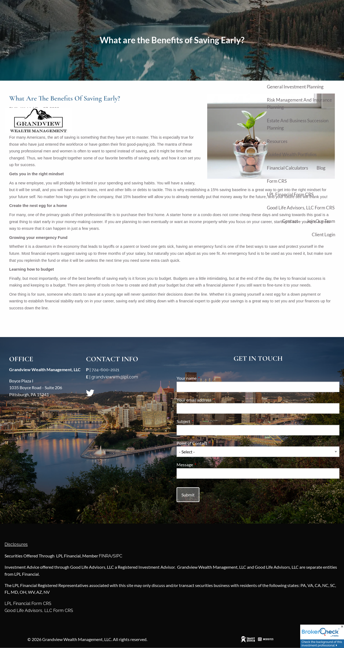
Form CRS (277, 181)
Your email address (213, 399)
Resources (277, 141)
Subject (203, 421)
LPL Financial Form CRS (290, 194)
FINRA (105, 556)
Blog (321, 168)
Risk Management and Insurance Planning (299, 103)
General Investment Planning (295, 86)
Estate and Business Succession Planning (297, 124)
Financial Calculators (287, 168)
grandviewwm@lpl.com (114, 377)
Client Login (323, 234)
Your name (206, 378)
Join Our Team (321, 221)
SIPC (117, 556)
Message (204, 464)
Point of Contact (211, 443)
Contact (290, 221)
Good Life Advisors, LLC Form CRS (301, 207)
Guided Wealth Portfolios (292, 154)
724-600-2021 (105, 369)
